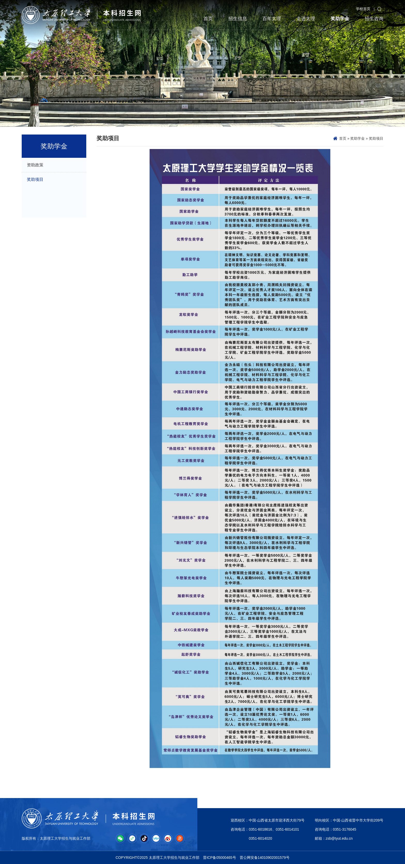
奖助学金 (340, 18)
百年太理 (271, 18)
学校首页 (363, 9)
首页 (208, 18)
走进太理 (306, 18)
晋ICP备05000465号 (219, 857)
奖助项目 (376, 138)
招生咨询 (374, 18)
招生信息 (237, 18)
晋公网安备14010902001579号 (265, 857)
